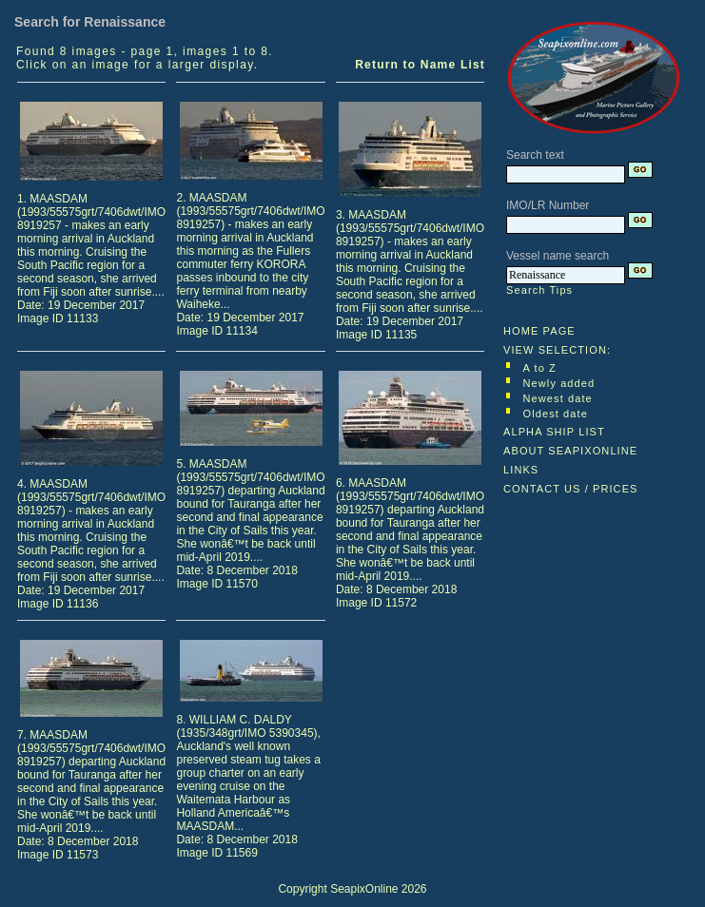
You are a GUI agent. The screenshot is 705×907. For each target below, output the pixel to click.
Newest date (558, 398)
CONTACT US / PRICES (570, 488)
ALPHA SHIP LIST (554, 431)
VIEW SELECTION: (557, 350)
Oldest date (555, 413)
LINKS (521, 469)
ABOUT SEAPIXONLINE (570, 450)
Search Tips (539, 290)
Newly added (559, 383)
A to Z (540, 368)
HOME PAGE (539, 331)
